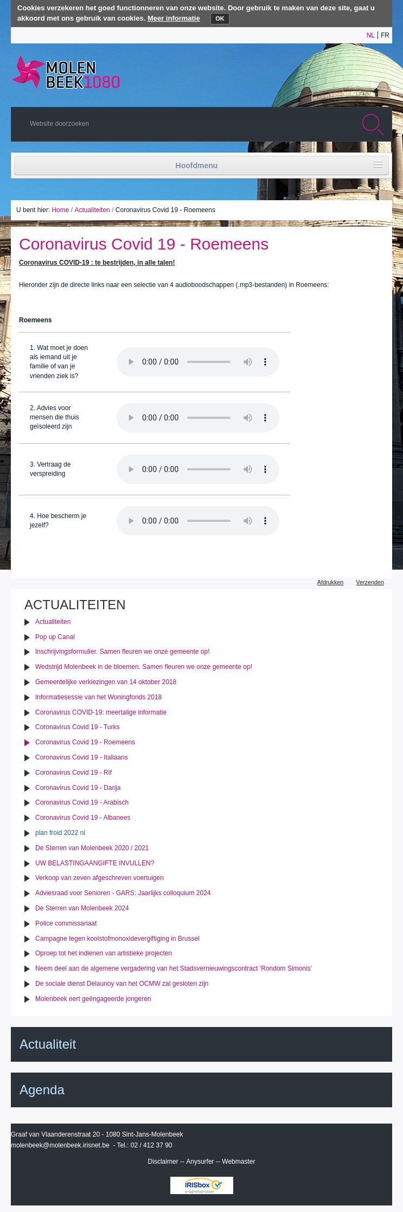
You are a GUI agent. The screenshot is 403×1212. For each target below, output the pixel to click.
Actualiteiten (92, 210)
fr (385, 35)
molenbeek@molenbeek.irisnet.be (60, 1145)
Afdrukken (330, 582)
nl (371, 35)
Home (60, 210)
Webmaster (238, 1161)
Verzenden (370, 582)
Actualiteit (48, 1044)
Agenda (42, 1089)
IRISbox (201, 1185)
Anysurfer (200, 1161)
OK (220, 18)
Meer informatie (174, 18)
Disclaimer (163, 1161)
